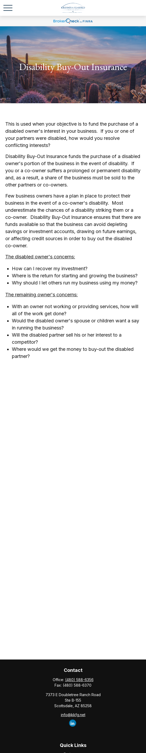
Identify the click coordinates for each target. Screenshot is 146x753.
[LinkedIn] (72, 723)
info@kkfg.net (73, 714)
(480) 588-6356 (79, 679)
